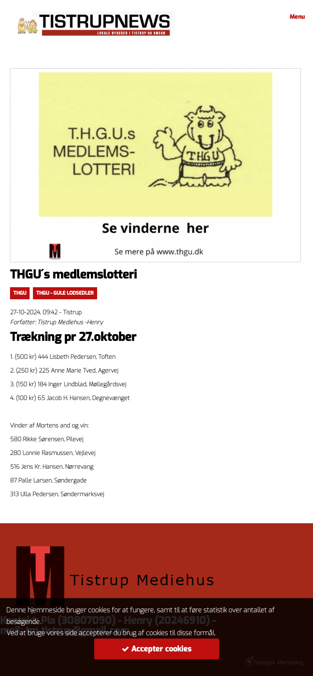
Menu (296, 17)
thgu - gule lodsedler (65, 293)
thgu (19, 293)
